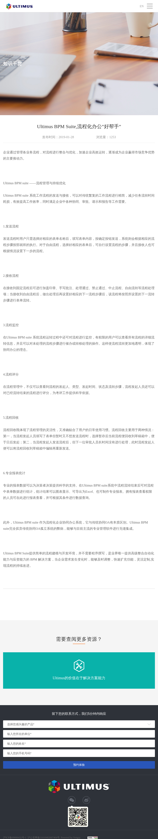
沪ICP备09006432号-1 (14, 837)
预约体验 (79, 764)
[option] (79, 670)
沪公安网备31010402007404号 (44, 837)
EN (142, 6)
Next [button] (156, 671)
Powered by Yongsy (71, 837)
